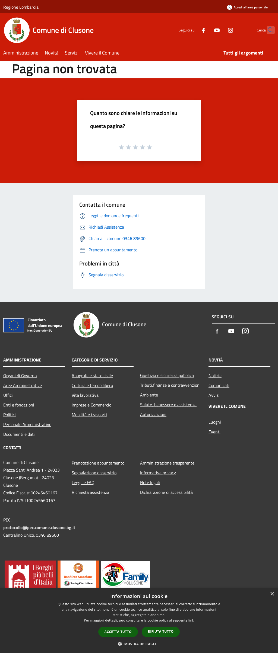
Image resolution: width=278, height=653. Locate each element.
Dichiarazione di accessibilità (166, 492)
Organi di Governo (20, 375)
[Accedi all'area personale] (247, 7)
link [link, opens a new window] (191, 620)
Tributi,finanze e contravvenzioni (170, 385)
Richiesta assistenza (90, 492)
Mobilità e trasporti (89, 414)
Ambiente (149, 395)
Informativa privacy (158, 472)
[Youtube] (206, 30)
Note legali (150, 482)
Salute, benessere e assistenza (168, 404)
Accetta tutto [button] (118, 631)
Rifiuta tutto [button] (161, 631)
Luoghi (214, 422)
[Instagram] (219, 30)
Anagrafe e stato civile (92, 375)
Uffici (8, 395)
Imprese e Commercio (91, 405)
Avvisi (214, 395)
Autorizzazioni (153, 414)
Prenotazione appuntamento (98, 463)
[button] (139, 643)
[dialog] (139, 620)
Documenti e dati (19, 434)
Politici (9, 414)
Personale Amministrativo (27, 424)
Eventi (214, 431)
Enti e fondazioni (18, 405)
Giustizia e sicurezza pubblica (167, 375)
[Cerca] (268, 30)
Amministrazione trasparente (167, 463)
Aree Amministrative (22, 385)
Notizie (215, 375)
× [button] (272, 594)
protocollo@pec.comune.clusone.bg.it (39, 527)
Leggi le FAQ (83, 482)
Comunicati (218, 385)
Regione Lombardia (21, 7)
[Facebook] (192, 30)
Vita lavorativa (85, 395)
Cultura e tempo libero (92, 385)
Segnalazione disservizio (94, 472)
